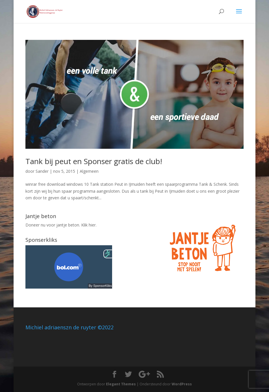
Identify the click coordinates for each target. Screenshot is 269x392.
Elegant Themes (121, 384)
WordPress (182, 384)
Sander (42, 171)
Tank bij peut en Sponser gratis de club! (93, 161)
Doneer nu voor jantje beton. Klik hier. (61, 225)
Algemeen (89, 171)
